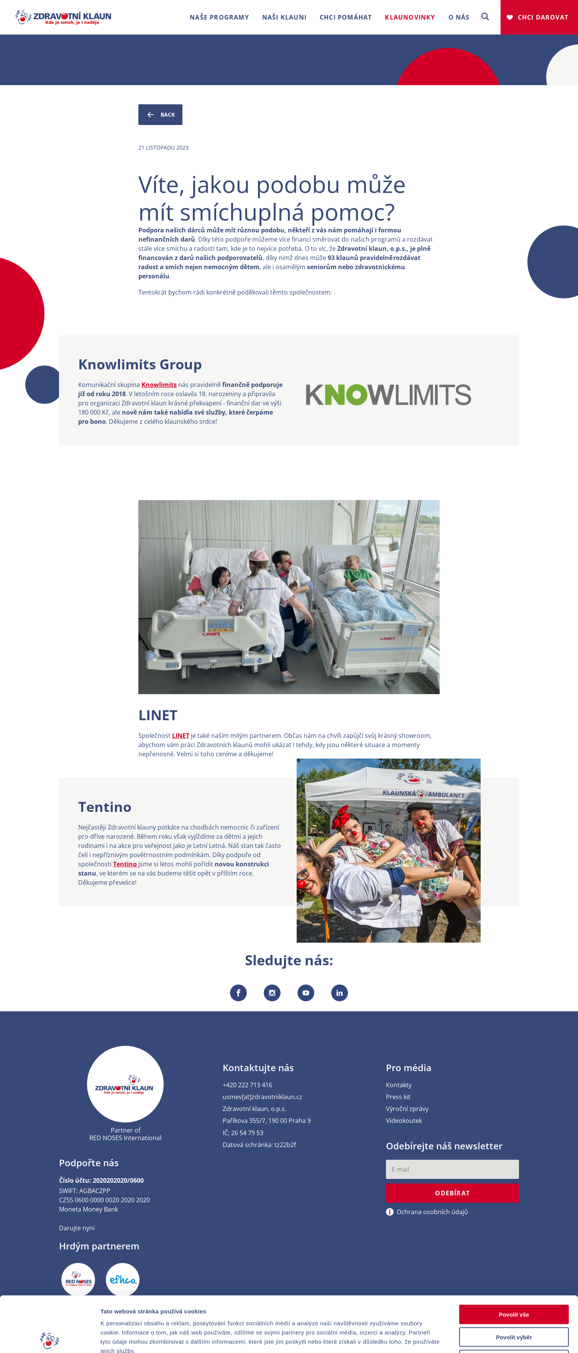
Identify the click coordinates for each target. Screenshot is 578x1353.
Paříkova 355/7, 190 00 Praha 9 (267, 1120)
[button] (485, 17)
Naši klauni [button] (284, 17)
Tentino (125, 864)
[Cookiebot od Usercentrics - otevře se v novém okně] (49, 1338)
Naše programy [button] (219, 17)
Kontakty (399, 1085)
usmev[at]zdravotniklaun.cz (262, 1097)
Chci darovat (543, 17)
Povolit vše (514, 1259)
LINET (180, 735)
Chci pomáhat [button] (346, 17)
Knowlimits (159, 384)
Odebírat (452, 1193)
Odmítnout (514, 1304)
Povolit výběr (514, 1281)
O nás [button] (459, 17)
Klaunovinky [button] (410, 17)
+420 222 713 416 (247, 1085)
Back (160, 114)
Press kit (398, 1097)
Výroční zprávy (407, 1109)
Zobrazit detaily (405, 1338)
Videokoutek (404, 1120)
